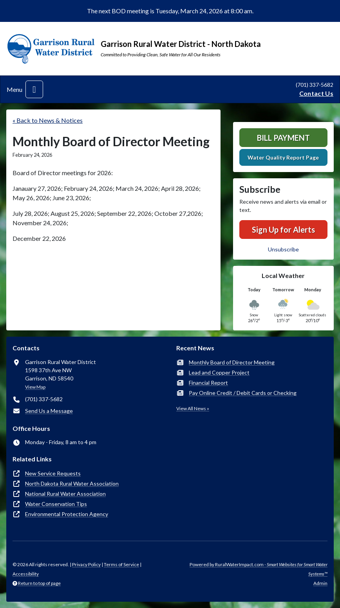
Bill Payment (283, 137)
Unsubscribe (283, 249)
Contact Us (316, 93)
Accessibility (26, 574)
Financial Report (208, 382)
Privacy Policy (86, 564)
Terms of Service (121, 564)
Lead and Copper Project (219, 372)
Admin (320, 583)
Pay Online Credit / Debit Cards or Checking (243, 392)
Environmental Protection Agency (66, 514)
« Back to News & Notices (48, 120)
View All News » (192, 408)
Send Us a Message (49, 410)
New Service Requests (53, 473)
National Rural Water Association (65, 493)
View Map (35, 387)
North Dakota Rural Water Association (72, 483)
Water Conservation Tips (56, 503)
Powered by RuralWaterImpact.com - (258, 569)
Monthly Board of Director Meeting (232, 362)
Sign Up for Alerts (283, 229)
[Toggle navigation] (34, 89)
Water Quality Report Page (283, 157)
